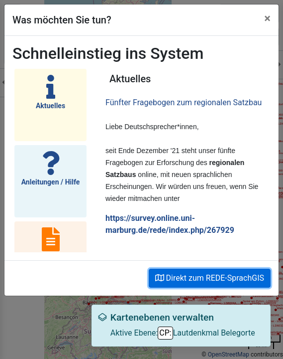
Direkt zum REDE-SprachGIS (209, 278)
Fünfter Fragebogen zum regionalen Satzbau (183, 102)
